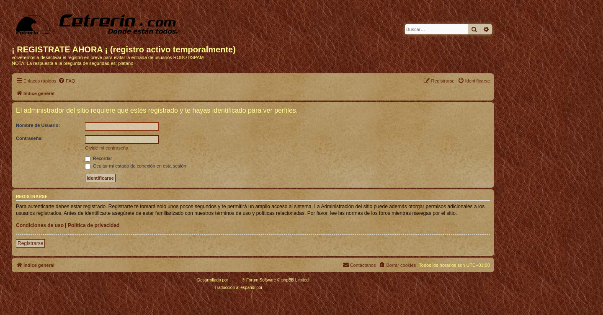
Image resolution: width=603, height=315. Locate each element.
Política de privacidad (93, 225)
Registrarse (30, 243)
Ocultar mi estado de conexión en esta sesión (135, 165)
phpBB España (277, 287)
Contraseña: (29, 138)
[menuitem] (66, 81)
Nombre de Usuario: (38, 125)
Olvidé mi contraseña (106, 147)
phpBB (235, 280)
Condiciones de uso (40, 225)
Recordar (98, 158)
